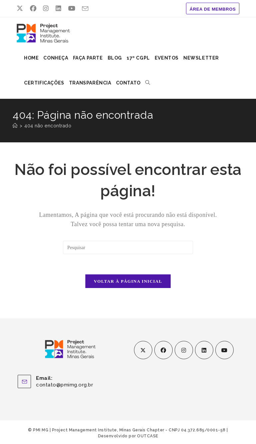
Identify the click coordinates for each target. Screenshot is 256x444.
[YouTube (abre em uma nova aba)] (72, 8)
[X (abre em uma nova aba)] (22, 8)
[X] (143, 350)
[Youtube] (224, 350)
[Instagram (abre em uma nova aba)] (46, 8)
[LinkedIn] (204, 350)
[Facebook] (163, 350)
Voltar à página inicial (128, 281)
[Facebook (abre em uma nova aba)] (33, 8)
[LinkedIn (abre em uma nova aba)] (58, 8)
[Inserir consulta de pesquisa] (128, 247)
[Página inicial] (15, 125)
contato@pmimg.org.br (64, 385)
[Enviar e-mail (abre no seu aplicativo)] (85, 9)
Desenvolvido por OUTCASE (128, 436)
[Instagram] (184, 350)
